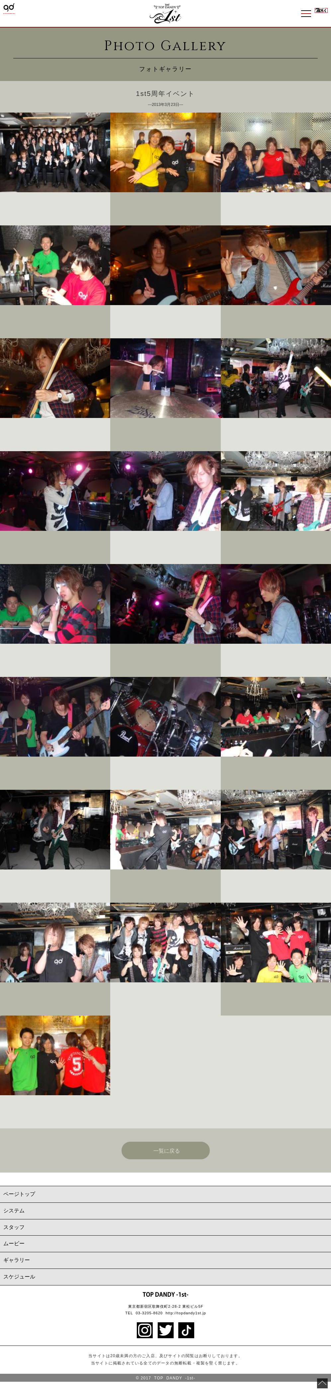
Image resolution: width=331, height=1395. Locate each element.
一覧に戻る (166, 1151)
